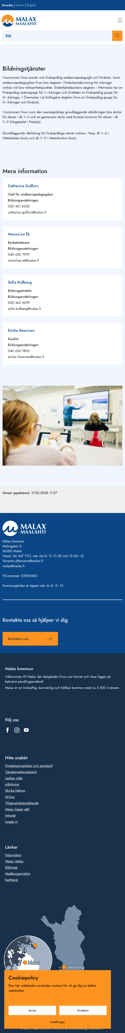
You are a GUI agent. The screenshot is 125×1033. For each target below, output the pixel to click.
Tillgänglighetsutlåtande (22, 802)
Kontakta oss (18, 639)
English (31, 5)
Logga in (11, 821)
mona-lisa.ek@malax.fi (23, 260)
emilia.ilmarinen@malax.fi (26, 356)
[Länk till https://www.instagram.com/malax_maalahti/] (17, 730)
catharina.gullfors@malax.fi (27, 212)
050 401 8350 (19, 206)
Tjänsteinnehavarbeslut (21, 771)
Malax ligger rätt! (17, 809)
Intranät (10, 815)
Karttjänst (11, 879)
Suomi (20, 5)
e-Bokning (12, 784)
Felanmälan (13, 855)
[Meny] (120, 20)
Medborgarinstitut (17, 873)
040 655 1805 (18, 350)
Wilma (10, 796)
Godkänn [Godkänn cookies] (83, 1010)
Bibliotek (11, 867)
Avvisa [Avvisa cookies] (32, 1010)
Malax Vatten (14, 861)
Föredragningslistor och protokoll (29, 765)
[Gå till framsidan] (18, 20)
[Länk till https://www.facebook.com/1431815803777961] (7, 730)
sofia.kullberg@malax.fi (24, 308)
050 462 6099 (19, 302)
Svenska (7, 5)
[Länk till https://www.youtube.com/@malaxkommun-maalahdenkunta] (26, 730)
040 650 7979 (18, 254)
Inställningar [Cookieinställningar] (57, 1022)
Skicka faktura (15, 790)
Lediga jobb (13, 778)
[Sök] (62, 36)
